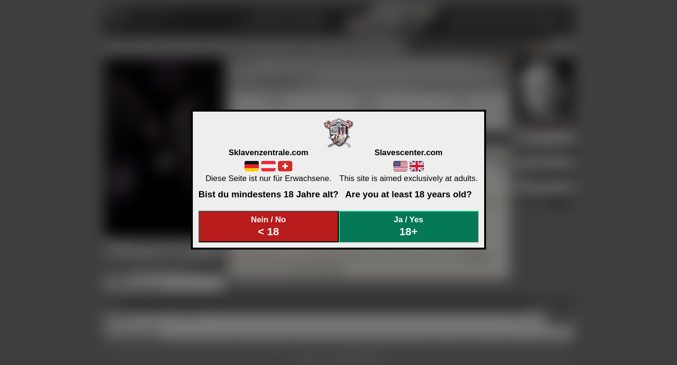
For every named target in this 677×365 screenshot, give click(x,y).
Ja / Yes (408, 226)
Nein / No (268, 226)
